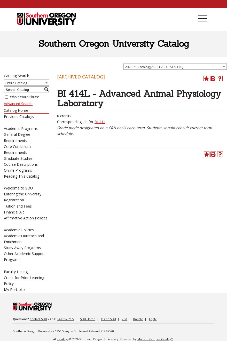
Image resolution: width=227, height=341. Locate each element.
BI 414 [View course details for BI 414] (100, 121)
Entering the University (22, 194)
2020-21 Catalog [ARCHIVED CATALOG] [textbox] (154, 67)
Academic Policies (19, 229)
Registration (14, 199)
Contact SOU (38, 319)
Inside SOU (108, 319)
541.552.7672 (65, 319)
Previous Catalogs (19, 116)
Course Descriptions (21, 164)
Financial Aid (14, 212)
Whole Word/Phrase (25, 97)
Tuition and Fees (18, 206)
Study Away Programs (22, 247)
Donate (138, 319)
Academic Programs (21, 128)
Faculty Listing (16, 271)
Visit (124, 319)
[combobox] (175, 67)
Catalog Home (16, 110)
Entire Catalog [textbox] (16, 83)
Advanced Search (18, 103)
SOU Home (87, 319)
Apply (152, 319)
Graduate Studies (18, 158)
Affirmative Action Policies (26, 218)
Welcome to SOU (18, 188)
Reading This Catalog (21, 176)
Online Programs (18, 170)
